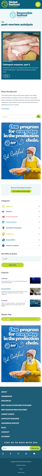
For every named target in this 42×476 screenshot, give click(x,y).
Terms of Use (21, 472)
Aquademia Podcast (10, 423)
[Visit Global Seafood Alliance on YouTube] (36, 454)
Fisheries (4, 278)
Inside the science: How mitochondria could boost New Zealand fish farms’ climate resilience (14, 293)
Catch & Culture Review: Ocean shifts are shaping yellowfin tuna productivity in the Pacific (13, 305)
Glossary (5, 437)
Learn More (5, 109)
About (4, 392)
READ (6, 76)
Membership (6, 396)
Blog (3, 428)
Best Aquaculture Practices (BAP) (16, 405)
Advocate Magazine (10, 419)
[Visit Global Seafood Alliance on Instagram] (5, 454)
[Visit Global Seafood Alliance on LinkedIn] (28, 454)
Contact (5, 432)
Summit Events (7, 414)
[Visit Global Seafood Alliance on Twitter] (21, 454)
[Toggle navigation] (38, 4)
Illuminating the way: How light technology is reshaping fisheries (14, 282)
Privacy (21, 469)
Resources (6, 401)
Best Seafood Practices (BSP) (14, 410)
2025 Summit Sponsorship (21, 191)
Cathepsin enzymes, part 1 (16, 64)
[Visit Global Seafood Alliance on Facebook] (13, 454)
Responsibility (6, 289)
